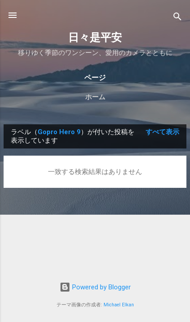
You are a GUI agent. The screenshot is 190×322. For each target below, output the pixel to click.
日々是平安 (95, 37)
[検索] (177, 18)
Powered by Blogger (95, 287)
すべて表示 (162, 132)
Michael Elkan (119, 305)
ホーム (95, 97)
